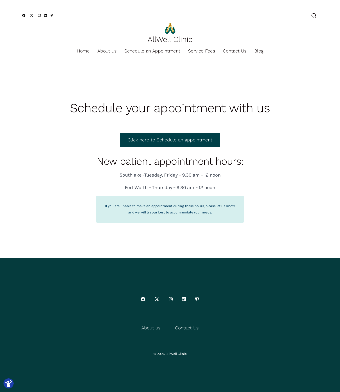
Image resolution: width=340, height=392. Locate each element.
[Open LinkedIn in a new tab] (45, 15)
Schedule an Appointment (152, 51)
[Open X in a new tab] (31, 15)
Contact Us (235, 51)
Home (83, 51)
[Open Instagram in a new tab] (39, 15)
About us (107, 51)
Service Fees (201, 51)
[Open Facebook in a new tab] (24, 15)
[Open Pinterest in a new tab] (52, 15)
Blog (258, 51)
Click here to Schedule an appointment (170, 140)
